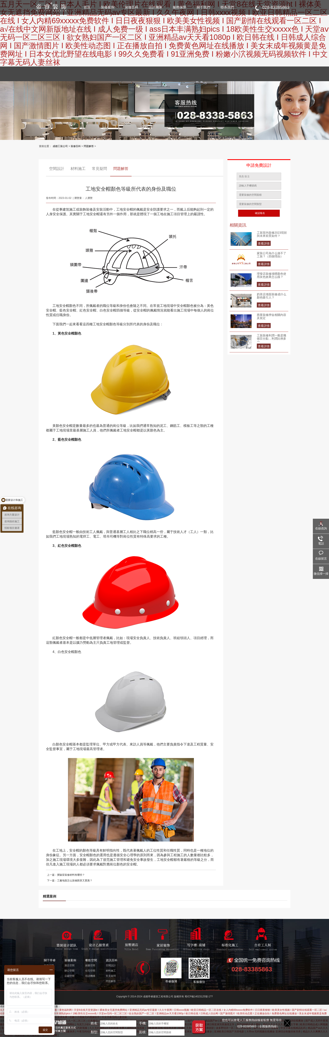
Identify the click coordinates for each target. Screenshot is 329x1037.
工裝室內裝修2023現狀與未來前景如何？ (272, 234)
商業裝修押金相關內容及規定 (271, 316)
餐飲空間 (91, 960)
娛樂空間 (90, 965)
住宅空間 (90, 970)
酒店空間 (69, 965)
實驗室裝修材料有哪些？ (71, 874)
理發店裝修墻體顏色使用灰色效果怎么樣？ (271, 275)
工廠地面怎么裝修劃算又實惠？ (74, 880)
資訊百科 (112, 960)
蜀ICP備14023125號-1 (197, 996)
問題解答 (89, 146)
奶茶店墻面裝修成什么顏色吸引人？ (271, 296)
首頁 (87, 7)
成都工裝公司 (60, 146)
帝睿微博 (171, 970)
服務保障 (179, 7)
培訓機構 (90, 975)
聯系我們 (227, 7)
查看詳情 (264, 243)
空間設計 (56, 169)
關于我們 (203, 7)
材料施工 (78, 169)
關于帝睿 (50, 960)
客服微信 (199, 971)
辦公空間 (69, 970)
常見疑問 (99, 169)
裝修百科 (131, 7)
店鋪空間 (69, 975)
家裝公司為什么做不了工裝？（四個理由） (271, 255)
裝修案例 (107, 7)
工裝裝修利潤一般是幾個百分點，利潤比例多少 (271, 338)
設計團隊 (155, 7)
